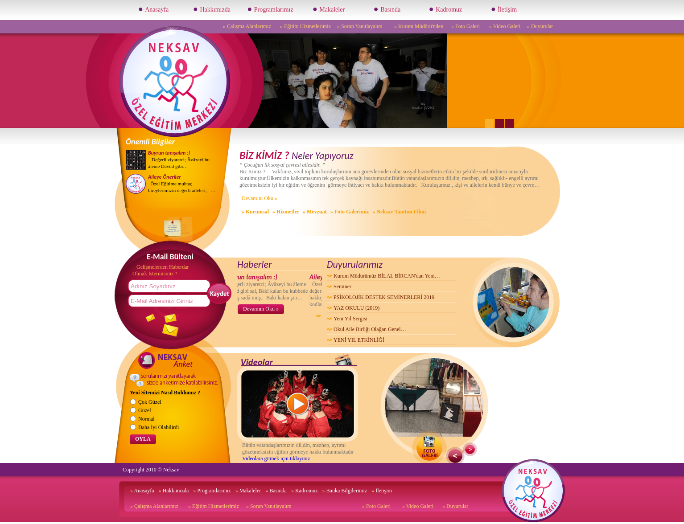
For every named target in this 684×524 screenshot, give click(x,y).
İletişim (504, 8)
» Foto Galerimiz (349, 212)
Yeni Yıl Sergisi (350, 318)
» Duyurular (540, 26)
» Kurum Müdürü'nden (418, 26)
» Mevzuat (315, 212)
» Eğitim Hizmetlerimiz (305, 26)
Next (470, 449)
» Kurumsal (255, 212)
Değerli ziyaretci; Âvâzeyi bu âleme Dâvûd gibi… (179, 159)
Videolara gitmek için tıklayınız (276, 458)
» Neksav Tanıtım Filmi (399, 212)
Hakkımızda (212, 8)
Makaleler (329, 8)
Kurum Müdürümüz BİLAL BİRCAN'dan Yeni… (387, 276)
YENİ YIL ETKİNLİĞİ (359, 340)
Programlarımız (270, 8)
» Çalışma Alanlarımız (247, 26)
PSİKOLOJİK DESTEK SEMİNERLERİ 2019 (384, 297)
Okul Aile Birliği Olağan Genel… (370, 329)
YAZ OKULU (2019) (356, 308)
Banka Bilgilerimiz (344, 490)
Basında (387, 8)
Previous (455, 456)
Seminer (342, 286)
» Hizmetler (285, 212)
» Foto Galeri (465, 26)
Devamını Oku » (259, 198)
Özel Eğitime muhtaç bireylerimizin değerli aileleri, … (181, 183)
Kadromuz (445, 8)
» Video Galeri (504, 26)
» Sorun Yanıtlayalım (360, 26)
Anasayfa (153, 8)
